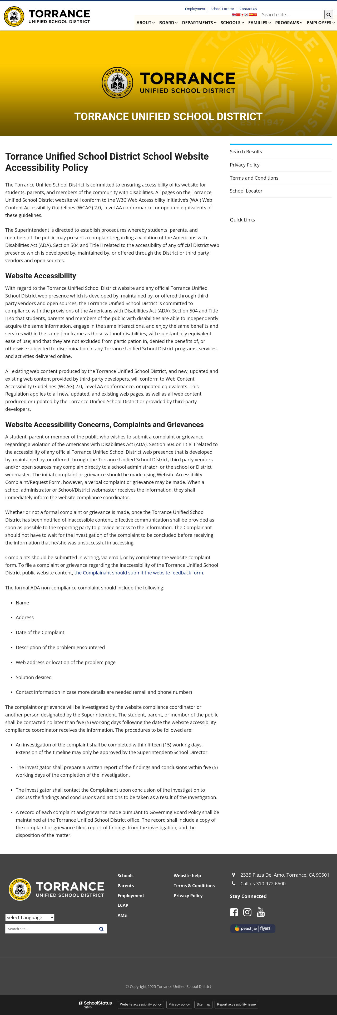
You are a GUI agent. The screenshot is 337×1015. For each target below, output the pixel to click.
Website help (187, 875)
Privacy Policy (244, 164)
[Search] (328, 14)
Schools (125, 875)
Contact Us (248, 8)
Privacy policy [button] (179, 1004)
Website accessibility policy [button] (141, 1004)
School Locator (223, 8)
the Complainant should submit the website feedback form (139, 572)
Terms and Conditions (254, 178)
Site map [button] (203, 1004)
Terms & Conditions (194, 885)
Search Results (246, 151)
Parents (126, 885)
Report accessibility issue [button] (236, 1004)
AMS (122, 915)
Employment (196, 8)
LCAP (123, 905)
